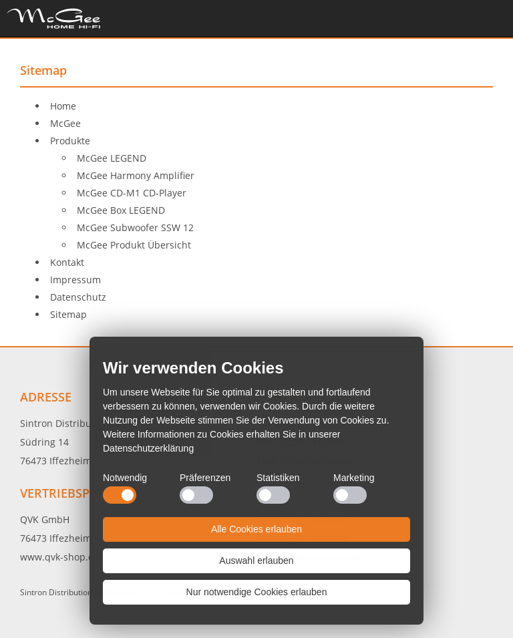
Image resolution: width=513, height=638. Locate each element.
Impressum (75, 279)
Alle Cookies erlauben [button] (256, 529)
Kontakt (67, 262)
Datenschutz (78, 297)
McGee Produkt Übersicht (134, 244)
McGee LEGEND (111, 158)
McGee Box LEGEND (121, 210)
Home (53, 18)
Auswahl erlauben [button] (256, 560)
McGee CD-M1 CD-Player (131, 192)
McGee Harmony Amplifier (135, 175)
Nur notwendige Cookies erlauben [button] (256, 592)
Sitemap (68, 314)
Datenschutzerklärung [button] (148, 448)
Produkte (70, 140)
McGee (65, 123)
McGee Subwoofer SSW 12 (135, 227)
